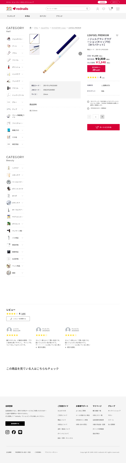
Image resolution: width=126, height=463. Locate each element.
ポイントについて (63, 433)
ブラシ (36, 28)
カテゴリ (43, 16)
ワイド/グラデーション (59, 28)
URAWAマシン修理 (82, 420)
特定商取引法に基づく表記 (23, 452)
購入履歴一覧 (97, 411)
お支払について (62, 424)
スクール (111, 420)
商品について (62, 420)
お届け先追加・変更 (99, 424)
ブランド (59, 16)
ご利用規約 (38, 452)
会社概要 (8, 452)
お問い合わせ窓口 (81, 424)
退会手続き (96, 433)
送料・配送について (64, 429)
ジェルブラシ (45, 28)
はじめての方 (62, 411)
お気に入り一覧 (97, 415)
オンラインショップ (114, 411)
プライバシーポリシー (51, 452)
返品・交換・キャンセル (65, 438)
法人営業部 (111, 424)
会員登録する (15, 423)
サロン (110, 415)
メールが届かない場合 (83, 415)
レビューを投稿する (18, 319)
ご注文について (62, 415)
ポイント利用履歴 (98, 429)
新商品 (27, 16)
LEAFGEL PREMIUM (74, 28)
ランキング (11, 16)
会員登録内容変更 (98, 420)
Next (80, 53)
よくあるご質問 (81, 411)
